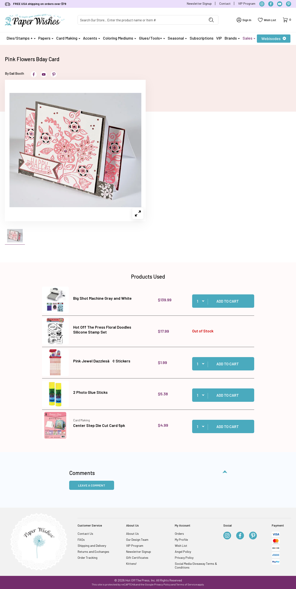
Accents (91, 38)
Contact (225, 3)
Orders (179, 533)
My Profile (181, 539)
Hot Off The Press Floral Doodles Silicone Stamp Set (102, 329)
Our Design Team (137, 539)
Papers (45, 38)
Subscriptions (201, 38)
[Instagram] (261, 3)
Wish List (181, 545)
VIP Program (246, 3)
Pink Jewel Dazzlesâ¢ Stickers (101, 360)
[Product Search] (141, 19)
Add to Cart (227, 301)
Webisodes (273, 38)
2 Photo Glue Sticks (90, 392)
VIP (219, 38)
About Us (132, 533)
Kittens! (131, 563)
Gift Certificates (137, 557)
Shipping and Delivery (92, 545)
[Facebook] (270, 3)
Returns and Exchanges (93, 551)
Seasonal (177, 38)
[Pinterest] (288, 3)
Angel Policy (183, 551)
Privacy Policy (184, 557)
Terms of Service (186, 584)
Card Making (68, 38)
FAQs (81, 539)
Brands (232, 38)
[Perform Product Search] (211, 19)
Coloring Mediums (119, 38)
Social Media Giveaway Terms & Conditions (196, 565)
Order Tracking (87, 557)
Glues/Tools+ (152, 38)
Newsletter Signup (199, 3)
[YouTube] (279, 3)
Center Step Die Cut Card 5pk (99, 425)
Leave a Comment (91, 485)
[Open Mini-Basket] (287, 20)
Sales (249, 38)
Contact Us (85, 533)
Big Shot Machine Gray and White (102, 298)
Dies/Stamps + (21, 38)
